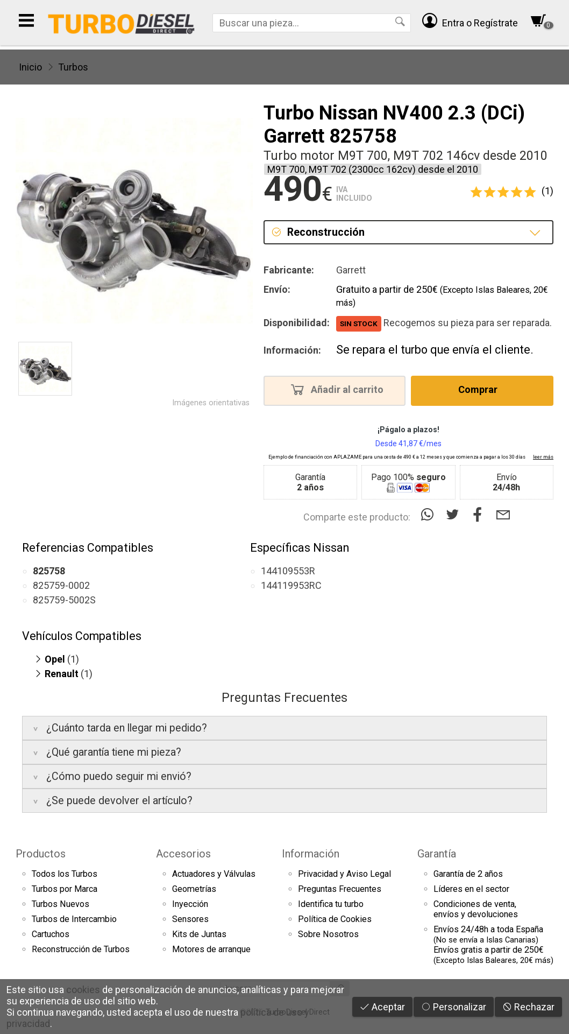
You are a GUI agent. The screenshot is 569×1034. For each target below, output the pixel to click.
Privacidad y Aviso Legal (344, 874)
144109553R (288, 570)
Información (310, 853)
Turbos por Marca (64, 889)
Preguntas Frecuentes (339, 889)
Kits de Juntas (199, 934)
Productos (41, 853)
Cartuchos (50, 934)
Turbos (73, 67)
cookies (83, 989)
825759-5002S (64, 600)
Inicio (30, 67)
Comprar (481, 389)
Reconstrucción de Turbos (81, 949)
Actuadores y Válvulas (213, 874)
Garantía (436, 853)
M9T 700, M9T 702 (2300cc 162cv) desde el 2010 (372, 169)
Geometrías (194, 889)
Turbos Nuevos (60, 904)
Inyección (190, 904)
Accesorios (183, 853)
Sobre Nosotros (328, 934)
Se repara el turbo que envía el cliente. (435, 349)
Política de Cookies (335, 919)
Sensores (190, 919)
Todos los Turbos (64, 874)
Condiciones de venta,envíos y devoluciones (475, 909)
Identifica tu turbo (331, 904)
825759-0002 (61, 585)
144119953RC (291, 585)
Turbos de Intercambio (74, 919)
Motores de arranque (211, 949)
